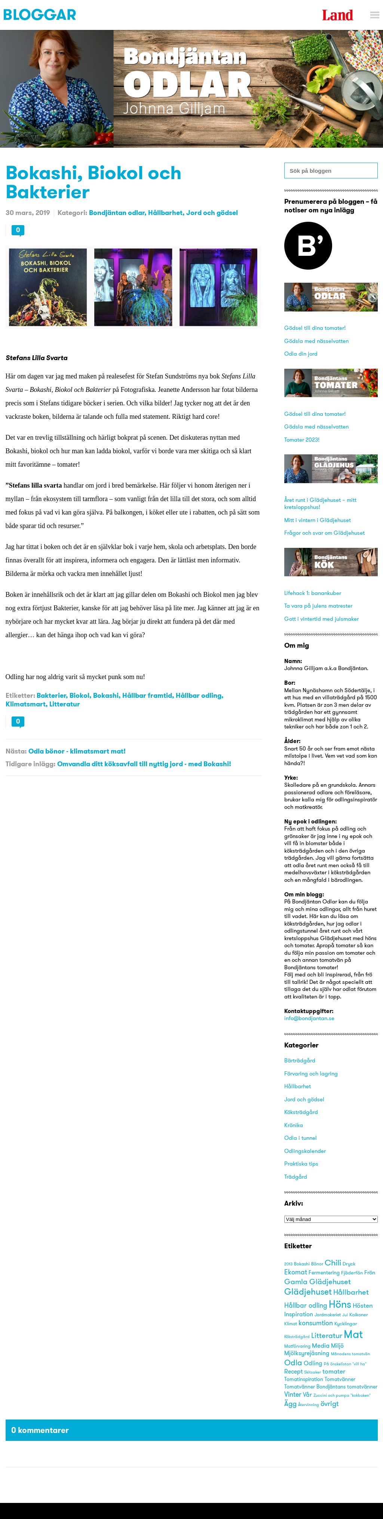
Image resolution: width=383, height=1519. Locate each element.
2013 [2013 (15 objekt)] (288, 1264)
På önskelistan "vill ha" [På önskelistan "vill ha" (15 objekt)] (345, 1363)
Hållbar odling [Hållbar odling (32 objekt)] (305, 1305)
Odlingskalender (305, 1150)
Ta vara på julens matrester (318, 605)
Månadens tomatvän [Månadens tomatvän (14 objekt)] (350, 1353)
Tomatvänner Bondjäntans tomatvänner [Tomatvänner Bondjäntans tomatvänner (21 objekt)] (330, 1386)
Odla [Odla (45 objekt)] (293, 1362)
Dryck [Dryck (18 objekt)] (349, 1264)
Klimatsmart (26, 704)
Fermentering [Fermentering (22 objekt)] (324, 1272)
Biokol (79, 695)
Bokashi (106, 695)
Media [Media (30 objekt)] (321, 1345)
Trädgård (295, 1176)
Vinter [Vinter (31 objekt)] (292, 1394)
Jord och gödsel (212, 212)
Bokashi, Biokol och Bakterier (93, 181)
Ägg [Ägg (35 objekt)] (290, 1403)
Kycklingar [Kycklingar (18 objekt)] (345, 1323)
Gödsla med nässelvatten (316, 340)
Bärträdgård (299, 1060)
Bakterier (51, 695)
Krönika (293, 1125)
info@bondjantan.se (309, 1018)
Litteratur (64, 704)
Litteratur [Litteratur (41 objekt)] (326, 1335)
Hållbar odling (198, 695)
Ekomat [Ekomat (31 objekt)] (295, 1272)
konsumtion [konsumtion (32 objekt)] (315, 1323)
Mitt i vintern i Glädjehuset (317, 520)
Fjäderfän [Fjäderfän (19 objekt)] (352, 1273)
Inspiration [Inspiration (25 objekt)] (298, 1314)
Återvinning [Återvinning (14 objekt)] (308, 1404)
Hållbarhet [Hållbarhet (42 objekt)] (351, 1291)
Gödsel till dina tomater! (315, 327)
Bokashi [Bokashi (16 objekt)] (302, 1264)
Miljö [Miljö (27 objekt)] (337, 1345)
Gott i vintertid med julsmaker (321, 618)
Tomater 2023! (301, 439)
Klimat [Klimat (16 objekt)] (290, 1323)
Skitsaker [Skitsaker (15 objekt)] (312, 1372)
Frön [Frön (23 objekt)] (369, 1272)
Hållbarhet (165, 212)
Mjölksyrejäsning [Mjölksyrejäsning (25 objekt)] (307, 1353)
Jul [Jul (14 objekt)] (345, 1315)
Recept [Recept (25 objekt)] (293, 1371)
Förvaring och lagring (311, 1073)
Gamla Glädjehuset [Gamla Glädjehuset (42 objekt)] (317, 1281)
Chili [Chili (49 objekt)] (333, 1263)
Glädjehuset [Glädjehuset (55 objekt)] (308, 1291)
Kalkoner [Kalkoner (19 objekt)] (358, 1314)
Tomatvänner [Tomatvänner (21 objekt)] (340, 1379)
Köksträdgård (301, 1112)
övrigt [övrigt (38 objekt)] (329, 1403)
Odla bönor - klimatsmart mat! (77, 751)
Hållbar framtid (147, 695)
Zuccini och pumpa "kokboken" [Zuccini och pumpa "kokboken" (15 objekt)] (342, 1395)
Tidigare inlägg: (30, 764)
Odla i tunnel (300, 1137)
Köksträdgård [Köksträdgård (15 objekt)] (297, 1336)
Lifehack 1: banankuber (312, 592)
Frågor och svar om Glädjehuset (324, 532)
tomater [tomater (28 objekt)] (333, 1371)
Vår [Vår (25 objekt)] (307, 1394)
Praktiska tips (301, 1163)
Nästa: (16, 751)
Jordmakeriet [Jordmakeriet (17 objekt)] (328, 1314)
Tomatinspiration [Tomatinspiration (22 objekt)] (303, 1379)
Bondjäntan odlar (116, 212)
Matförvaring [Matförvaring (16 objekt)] (297, 1346)
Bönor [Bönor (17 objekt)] (317, 1264)
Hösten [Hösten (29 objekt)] (363, 1305)
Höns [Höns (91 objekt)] (340, 1304)
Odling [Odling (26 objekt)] (313, 1363)
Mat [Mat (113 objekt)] (353, 1334)
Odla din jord (301, 353)
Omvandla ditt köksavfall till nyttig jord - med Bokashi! (144, 764)
